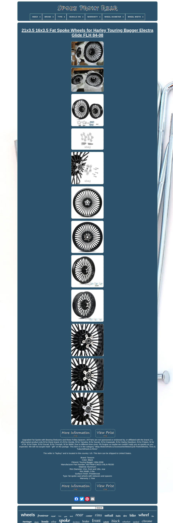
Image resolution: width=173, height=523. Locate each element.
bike (133, 515)
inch (71, 516)
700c (59, 516)
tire (125, 515)
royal (53, 516)
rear (79, 514)
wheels (28, 514)
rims (98, 515)
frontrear (43, 515)
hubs (118, 515)
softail (109, 515)
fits (153, 516)
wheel (144, 514)
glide (65, 516)
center (89, 515)
